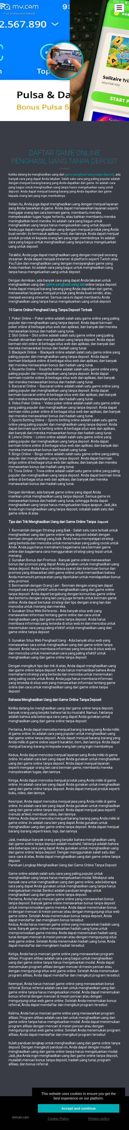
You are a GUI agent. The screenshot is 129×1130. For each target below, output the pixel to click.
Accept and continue (78, 1108)
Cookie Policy (58, 1119)
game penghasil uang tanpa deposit (89, 174)
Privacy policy (99, 1119)
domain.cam (20, 1117)
